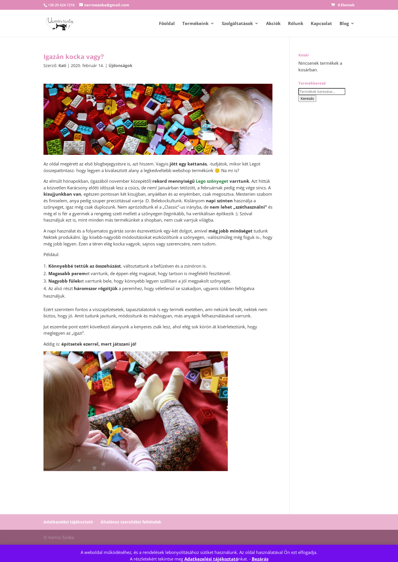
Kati (62, 65)
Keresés (307, 98)
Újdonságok (120, 65)
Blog (344, 23)
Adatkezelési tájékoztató (211, 559)
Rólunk (295, 23)
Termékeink (195, 23)
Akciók (273, 23)
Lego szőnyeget (212, 181)
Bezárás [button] (260, 559)
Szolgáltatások (237, 23)
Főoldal (167, 23)
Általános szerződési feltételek (131, 522)
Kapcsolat (321, 23)
